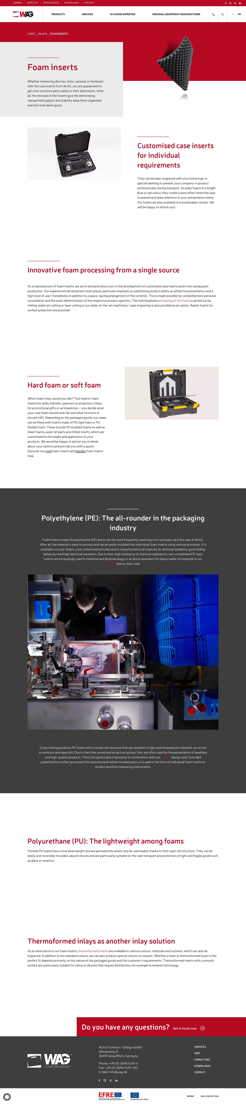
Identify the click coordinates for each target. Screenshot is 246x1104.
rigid (48, 451)
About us (32, 3)
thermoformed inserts (93, 951)
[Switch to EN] (239, 14)
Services (87, 14)
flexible (81, 451)
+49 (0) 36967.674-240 (121, 1067)
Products (58, 14)
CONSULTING (202, 1059)
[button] (7, 1097)
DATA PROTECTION (209, 1096)
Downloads (71, 3)
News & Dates (51, 3)
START (32, 33)
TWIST (166, 757)
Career (17, 3)
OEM (197, 1053)
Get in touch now (189, 1028)
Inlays (42, 33)
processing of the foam (173, 300)
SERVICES (200, 1046)
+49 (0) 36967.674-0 (123, 1063)
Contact (89, 3)
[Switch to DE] (233, 14)
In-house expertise (122, 14)
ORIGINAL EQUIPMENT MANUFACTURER (176, 14)
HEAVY (111, 563)
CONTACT (200, 1072)
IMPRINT (191, 1096)
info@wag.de (118, 1072)
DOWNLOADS (202, 1066)
